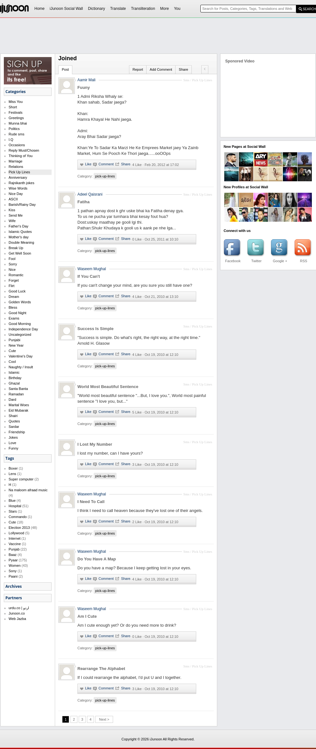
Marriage (15, 161)
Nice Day (16, 194)
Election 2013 (19, 527)
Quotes (14, 421)
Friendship (17, 432)
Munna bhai (18, 123)
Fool (12, 259)
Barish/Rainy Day (22, 204)
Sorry (13, 264)
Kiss (12, 210)
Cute (12, 351)
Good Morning (20, 324)
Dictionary (96, 8)
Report (138, 69)
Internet (14, 538)
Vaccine (15, 544)
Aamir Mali (86, 80)
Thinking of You (20, 156)
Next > (104, 719)
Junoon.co (17, 613)
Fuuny (83, 87)
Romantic (16, 275)
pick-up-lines (105, 176)
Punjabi (14, 340)
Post (65, 69)
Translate (118, 8)
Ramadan (16, 394)
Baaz (13, 555)
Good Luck (17, 291)
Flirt (11, 286)
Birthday (15, 378)
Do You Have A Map (96, 559)
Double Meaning (21, 242)
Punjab (14, 549)
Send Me (16, 215)
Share (183, 69)
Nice (12, 269)
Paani (13, 576)
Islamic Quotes (20, 232)
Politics (14, 129)
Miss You (16, 102)
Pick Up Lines (19, 172)
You (177, 8)
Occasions (17, 145)
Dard (12, 399)
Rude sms (17, 134)
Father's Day (18, 226)
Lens (12, 474)
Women (15, 565)
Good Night (17, 313)
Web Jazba (17, 619)
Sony (13, 571)
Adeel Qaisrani (90, 194)
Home (39, 8)
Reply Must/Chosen (24, 150)
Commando (18, 517)
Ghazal (14, 383)
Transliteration (143, 8)
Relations (16, 167)
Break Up (16, 248)
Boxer (13, 468)
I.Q (11, 139)
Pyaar (13, 560)
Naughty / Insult (21, 367)
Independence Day (23, 329)
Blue (12, 500)
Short (13, 107)
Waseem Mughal (91, 269)
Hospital (15, 506)
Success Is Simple (95, 328)
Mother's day (19, 237)
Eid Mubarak (18, 410)
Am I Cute (87, 616)
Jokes (13, 437)
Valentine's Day (20, 356)
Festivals (15, 112)
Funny (13, 448)
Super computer (21, 479)
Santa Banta (18, 389)
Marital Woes (19, 405)
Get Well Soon (20, 253)
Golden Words (20, 302)
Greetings (16, 118)
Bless (13, 307)
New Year (16, 345)
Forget (14, 280)
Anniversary (18, 177)
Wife (12, 221)
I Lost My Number (94, 444)
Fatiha (83, 201)
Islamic (14, 372)
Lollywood (16, 533)
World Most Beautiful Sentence (107, 386)
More (164, 8)
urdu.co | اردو (19, 608)
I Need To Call (90, 501)
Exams (14, 318)
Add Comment (161, 69)
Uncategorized (20, 334)
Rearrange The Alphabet (101, 668)
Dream (14, 297)
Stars (13, 511)
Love (12, 443)
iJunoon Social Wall (66, 8)
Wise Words (18, 188)
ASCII (13, 199)
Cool (12, 362)
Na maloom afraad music (28, 490)
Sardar (14, 427)
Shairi (13, 416)
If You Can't (88, 276)
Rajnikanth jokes (21, 183)
